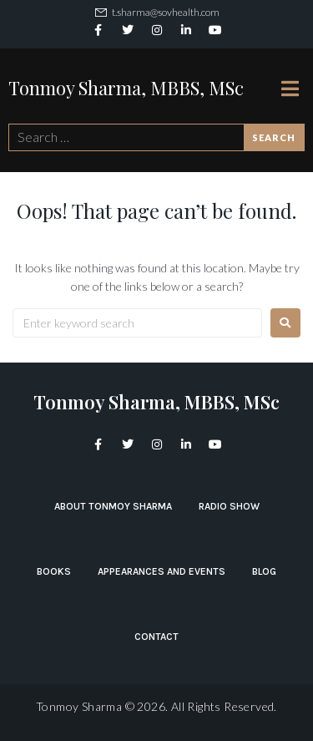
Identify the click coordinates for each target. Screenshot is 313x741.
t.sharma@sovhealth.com (166, 12)
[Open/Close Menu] (290, 88)
